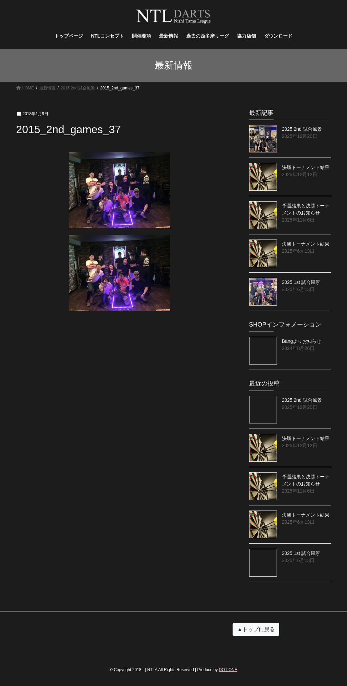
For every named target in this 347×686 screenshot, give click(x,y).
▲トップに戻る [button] (256, 629)
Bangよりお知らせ (302, 341)
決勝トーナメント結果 (305, 167)
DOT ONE (228, 669)
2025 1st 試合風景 (301, 282)
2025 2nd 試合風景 (302, 129)
